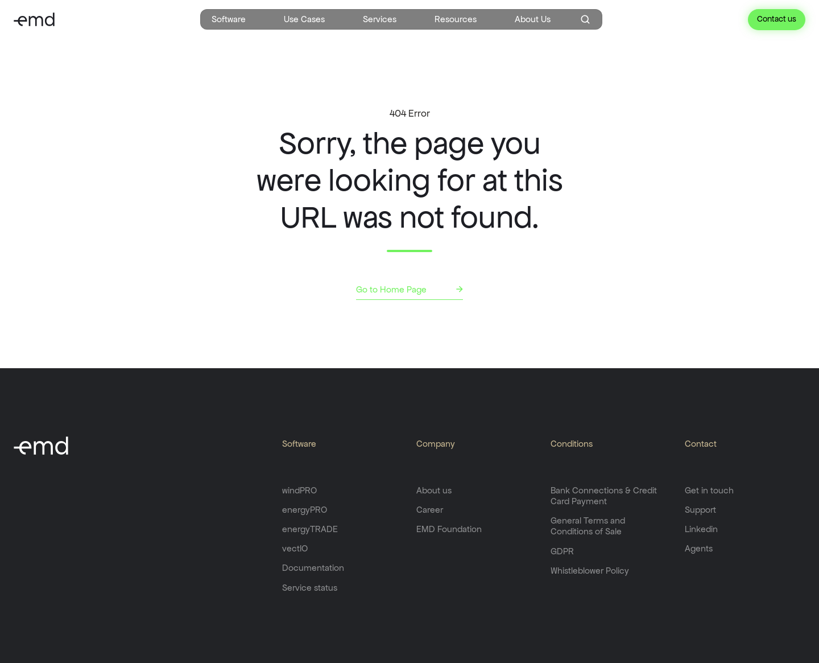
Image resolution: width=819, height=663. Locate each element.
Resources (456, 19)
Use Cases (304, 19)
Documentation (313, 567)
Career (429, 509)
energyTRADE (310, 529)
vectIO (295, 548)
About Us (533, 19)
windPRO (299, 490)
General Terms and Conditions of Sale (588, 526)
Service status (309, 587)
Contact (701, 443)
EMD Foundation (449, 529)
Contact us (776, 19)
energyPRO (304, 509)
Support (700, 509)
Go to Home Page (391, 289)
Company (435, 443)
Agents (699, 548)
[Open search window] (585, 19)
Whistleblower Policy (590, 570)
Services (379, 19)
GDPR (562, 551)
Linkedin (701, 529)
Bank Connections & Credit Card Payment (604, 495)
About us (434, 490)
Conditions (572, 443)
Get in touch (709, 490)
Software (229, 19)
